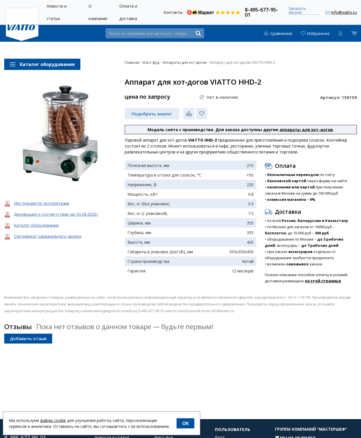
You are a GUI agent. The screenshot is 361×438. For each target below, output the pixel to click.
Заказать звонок (297, 10)
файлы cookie (53, 420)
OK (185, 423)
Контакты (173, 12)
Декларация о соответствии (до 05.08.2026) (56, 214)
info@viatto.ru (344, 12)
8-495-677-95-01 (261, 11)
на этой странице (323, 280)
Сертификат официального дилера (47, 236)
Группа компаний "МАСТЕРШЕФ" (311, 434)
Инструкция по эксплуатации (41, 203)
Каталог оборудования (36, 225)
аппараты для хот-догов (306, 129)
